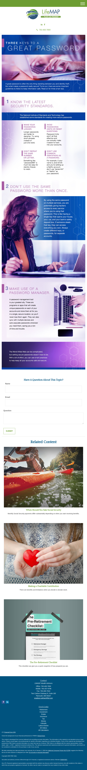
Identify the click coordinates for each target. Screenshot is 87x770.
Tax (43, 719)
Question (7, 411)
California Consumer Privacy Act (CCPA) (59, 750)
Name (7, 384)
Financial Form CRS (10, 732)
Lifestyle (43, 723)
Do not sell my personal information (39, 752)
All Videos (43, 728)
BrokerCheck (41, 735)
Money (43, 721)
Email (7, 397)
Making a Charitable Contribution (43, 586)
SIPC (65, 759)
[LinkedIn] (41, 24)
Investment (43, 712)
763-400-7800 (43, 30)
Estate (43, 714)
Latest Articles (43, 726)
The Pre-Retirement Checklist (43, 662)
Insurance (43, 716)
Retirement (43, 710)
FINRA (62, 759)
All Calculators (43, 730)
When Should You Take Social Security (43, 510)
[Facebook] (44, 24)
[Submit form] (9, 431)
